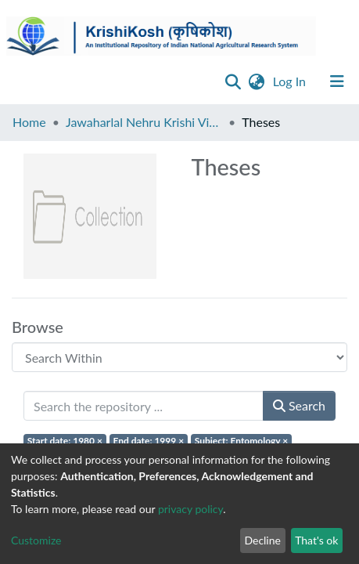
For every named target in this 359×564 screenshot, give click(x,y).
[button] (257, 81)
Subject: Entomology (242, 440)
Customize (36, 540)
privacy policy (190, 508)
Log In (291, 81)
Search (299, 405)
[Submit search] (233, 81)
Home (29, 121)
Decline (262, 540)
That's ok (316, 540)
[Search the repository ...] (143, 406)
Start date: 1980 (64, 440)
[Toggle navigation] (337, 81)
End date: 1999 (149, 440)
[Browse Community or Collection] (179, 357)
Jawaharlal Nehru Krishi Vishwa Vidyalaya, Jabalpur (144, 121)
